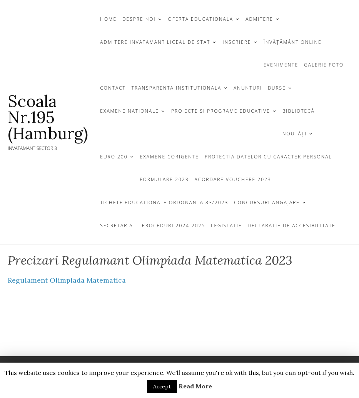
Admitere (259, 19)
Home (108, 19)
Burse (277, 88)
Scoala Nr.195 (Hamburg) (48, 117)
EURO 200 (113, 156)
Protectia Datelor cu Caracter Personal (268, 156)
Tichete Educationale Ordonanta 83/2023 (164, 202)
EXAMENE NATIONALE (129, 111)
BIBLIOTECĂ (298, 111)
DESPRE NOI (138, 19)
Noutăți (294, 133)
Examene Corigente (169, 156)
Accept (162, 386)
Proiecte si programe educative (220, 111)
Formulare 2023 (164, 179)
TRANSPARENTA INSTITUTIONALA (176, 88)
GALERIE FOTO (324, 65)
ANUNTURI (248, 88)
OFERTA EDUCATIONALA (201, 19)
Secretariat (118, 225)
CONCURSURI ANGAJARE (267, 202)
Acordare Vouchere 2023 (233, 179)
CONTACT (113, 88)
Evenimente (281, 65)
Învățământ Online (293, 42)
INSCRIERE (236, 42)
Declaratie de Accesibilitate (292, 225)
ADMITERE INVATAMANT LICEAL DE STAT (155, 42)
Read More (195, 386)
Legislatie (226, 225)
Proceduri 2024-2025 (173, 225)
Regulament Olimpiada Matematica (67, 280)
